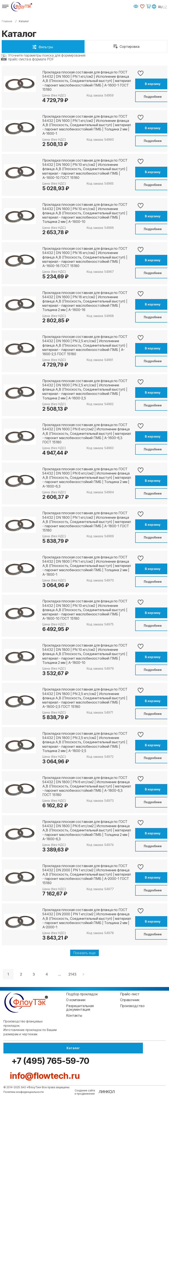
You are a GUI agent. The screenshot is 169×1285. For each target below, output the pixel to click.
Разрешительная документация (80, 1208)
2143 (72, 1175)
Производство (132, 1206)
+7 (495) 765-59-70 (126, 1250)
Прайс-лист (129, 1194)
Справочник (129, 1200)
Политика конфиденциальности (23, 1282)
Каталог (27, 1250)
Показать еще (84, 1153)
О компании (75, 1200)
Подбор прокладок (82, 1194)
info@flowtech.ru (45, 1265)
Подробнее (144, 96)
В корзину (144, 84)
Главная (7, 21)
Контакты (74, 1216)
